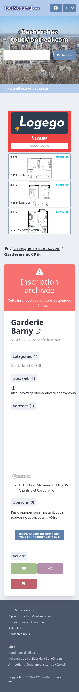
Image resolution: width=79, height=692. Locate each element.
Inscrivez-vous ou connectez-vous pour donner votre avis (39, 535)
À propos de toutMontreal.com (29, 616)
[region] (39, 446)
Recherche (64, 55)
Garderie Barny (27, 326)
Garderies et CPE (22, 254)
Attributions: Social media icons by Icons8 (37, 664)
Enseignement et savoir (36, 248)
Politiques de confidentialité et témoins (35, 658)
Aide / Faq (15, 628)
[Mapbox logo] (21, 476)
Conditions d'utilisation (24, 653)
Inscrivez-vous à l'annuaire (26, 622)
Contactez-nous (19, 634)
